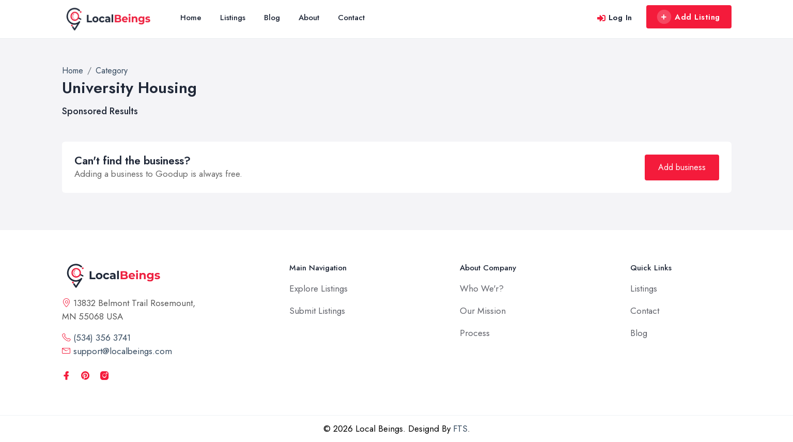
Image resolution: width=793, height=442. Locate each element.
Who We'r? (482, 288)
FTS (460, 428)
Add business (682, 167)
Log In (614, 17)
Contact (351, 17)
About (309, 17)
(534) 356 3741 (96, 337)
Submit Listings (317, 310)
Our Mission (483, 310)
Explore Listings (318, 288)
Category (112, 71)
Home (190, 17)
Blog (272, 17)
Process (475, 333)
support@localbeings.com (117, 351)
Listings (232, 17)
